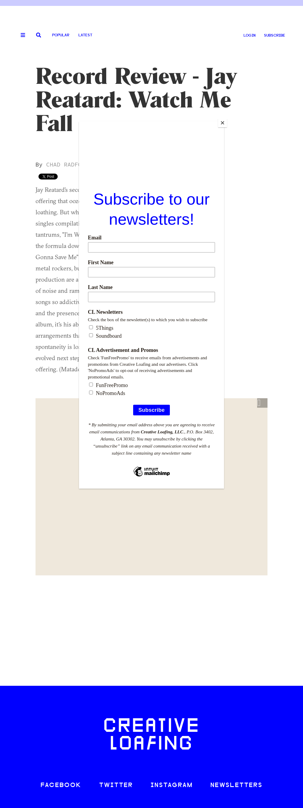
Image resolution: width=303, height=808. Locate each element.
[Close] (222, 122)
